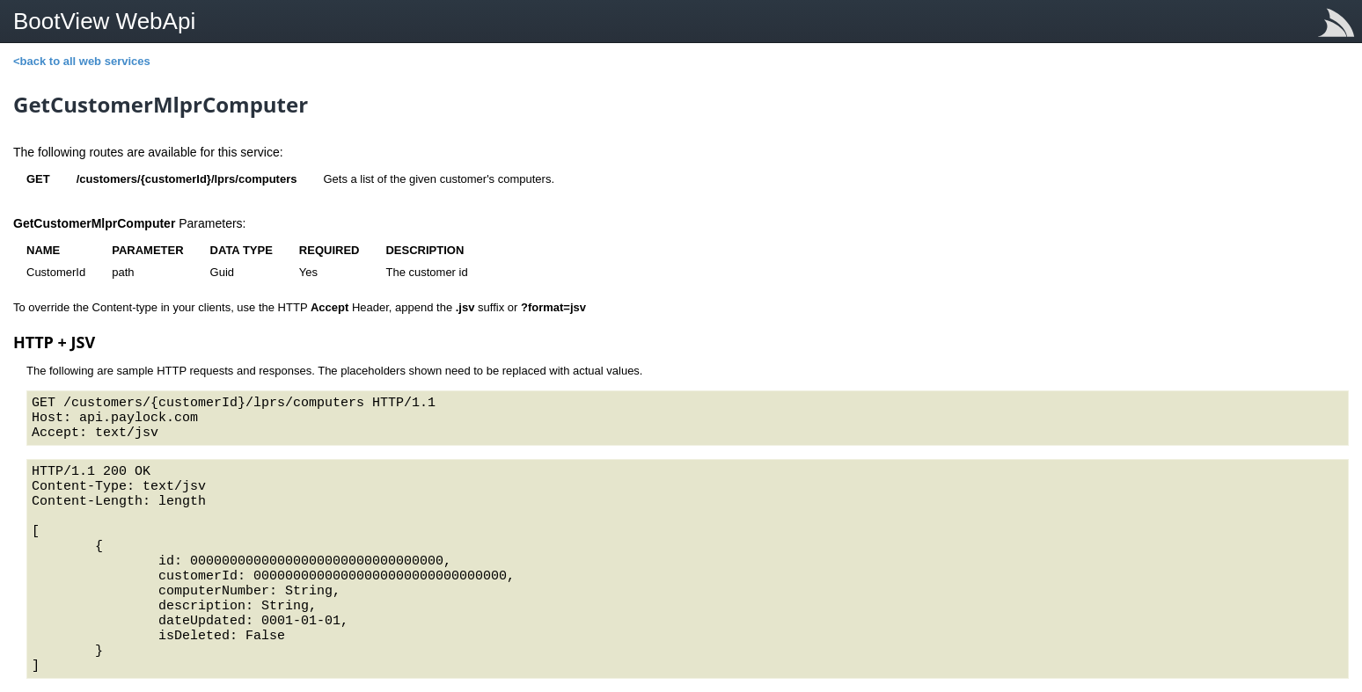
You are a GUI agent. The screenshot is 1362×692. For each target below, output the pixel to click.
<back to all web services (81, 61)
